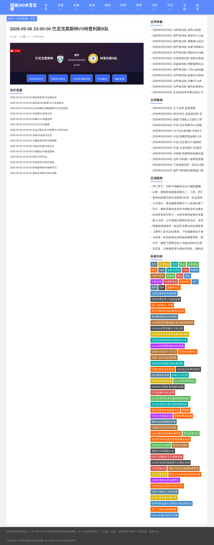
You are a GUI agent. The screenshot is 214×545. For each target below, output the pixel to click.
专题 (184, 7)
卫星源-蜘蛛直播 (81, 79)
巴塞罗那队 (157, 275)
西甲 (161, 287)
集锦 (92, 5)
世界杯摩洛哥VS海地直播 (165, 299)
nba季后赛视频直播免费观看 (167, 363)
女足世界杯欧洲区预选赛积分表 (169, 340)
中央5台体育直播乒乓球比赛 (167, 328)
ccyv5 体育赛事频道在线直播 (167, 345)
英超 (182, 264)
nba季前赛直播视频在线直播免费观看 (172, 322)
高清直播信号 (36, 79)
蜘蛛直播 (119, 79)
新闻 (123, 5)
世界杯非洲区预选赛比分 (165, 410)
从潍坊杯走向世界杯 (162, 369)
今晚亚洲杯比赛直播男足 (165, 480)
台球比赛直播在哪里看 (164, 497)
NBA (162, 270)
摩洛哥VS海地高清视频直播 (184, 474)
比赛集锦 (164, 264)
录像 (76, 5)
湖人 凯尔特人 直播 (162, 305)
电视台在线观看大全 (162, 450)
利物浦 (170, 275)
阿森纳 (194, 270)
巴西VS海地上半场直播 (164, 491)
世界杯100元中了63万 (163, 351)
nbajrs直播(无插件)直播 (164, 515)
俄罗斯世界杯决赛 (161, 380)
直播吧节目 (173, 287)
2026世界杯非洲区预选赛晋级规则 (170, 398)
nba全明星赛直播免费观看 (166, 433)
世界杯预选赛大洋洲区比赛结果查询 (171, 503)
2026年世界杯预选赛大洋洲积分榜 (170, 462)
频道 (197, 7)
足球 (153, 264)
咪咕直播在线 (191, 433)
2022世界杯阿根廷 (184, 380)
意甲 (153, 287)
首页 (45, 7)
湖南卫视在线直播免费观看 (184, 468)
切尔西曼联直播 (160, 375)
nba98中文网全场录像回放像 (167, 386)
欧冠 (153, 270)
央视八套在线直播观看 (164, 357)
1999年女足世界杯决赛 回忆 (167, 485)
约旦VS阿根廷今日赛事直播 (166, 456)
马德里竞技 (170, 281)
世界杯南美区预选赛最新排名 (167, 310)
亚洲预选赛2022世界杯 (164, 316)
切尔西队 (185, 281)
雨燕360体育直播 (34, 540)
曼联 (187, 275)
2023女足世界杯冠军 (188, 369)
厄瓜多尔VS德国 (160, 445)
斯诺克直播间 (180, 445)
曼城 (179, 275)
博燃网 (185, 410)
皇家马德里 (173, 270)
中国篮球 (156, 281)
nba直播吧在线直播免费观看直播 (169, 334)
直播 (61, 5)
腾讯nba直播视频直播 (163, 421)
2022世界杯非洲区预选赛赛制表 (169, 404)
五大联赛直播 (159, 474)
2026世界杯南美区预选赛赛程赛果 (170, 439)
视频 (107, 5)
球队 (155, 5)
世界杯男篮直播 (183, 415)
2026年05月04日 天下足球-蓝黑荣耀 (173, 108)
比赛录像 (193, 264)
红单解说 (102, 79)
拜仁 (195, 281)
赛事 (139, 5)
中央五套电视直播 (161, 415)
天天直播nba (158, 468)
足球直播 (22, 18)
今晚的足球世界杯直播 (164, 427)
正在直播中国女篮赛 (162, 392)
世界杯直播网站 (187, 351)
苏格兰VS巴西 (180, 375)
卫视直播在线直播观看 (164, 293)
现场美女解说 (58, 79)
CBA (185, 270)
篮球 (174, 264)
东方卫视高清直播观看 (164, 509)
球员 (170, 5)
